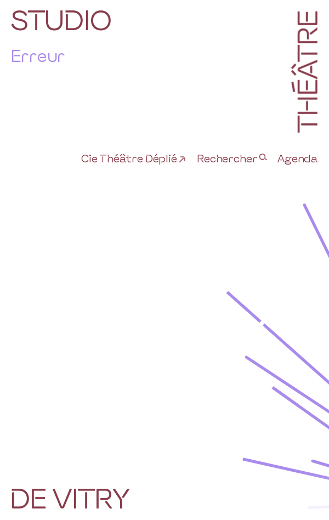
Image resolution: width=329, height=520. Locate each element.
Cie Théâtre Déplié (129, 158)
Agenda (297, 158)
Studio (61, 19)
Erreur (38, 55)
